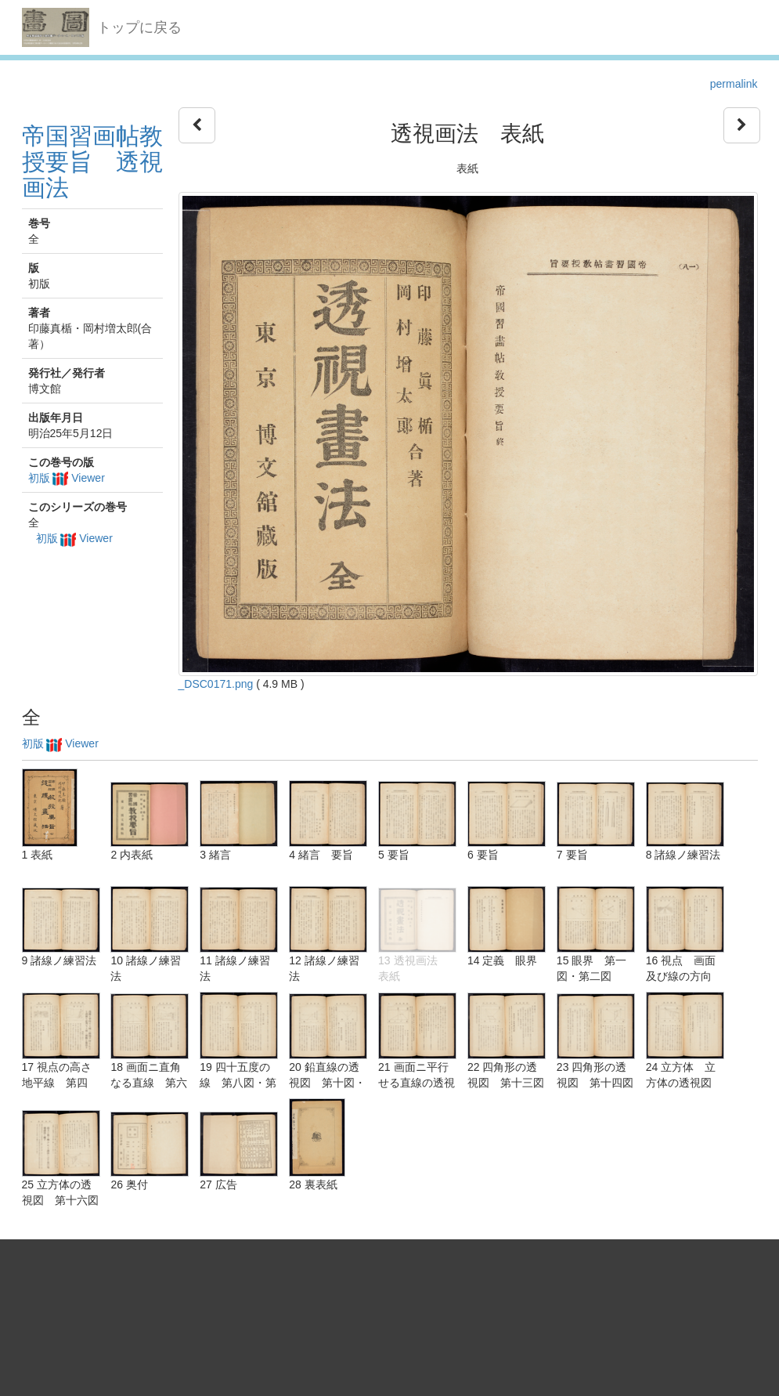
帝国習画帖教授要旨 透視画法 (92, 162)
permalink (734, 84)
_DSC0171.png (216, 684)
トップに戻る (139, 27)
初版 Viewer (66, 478)
